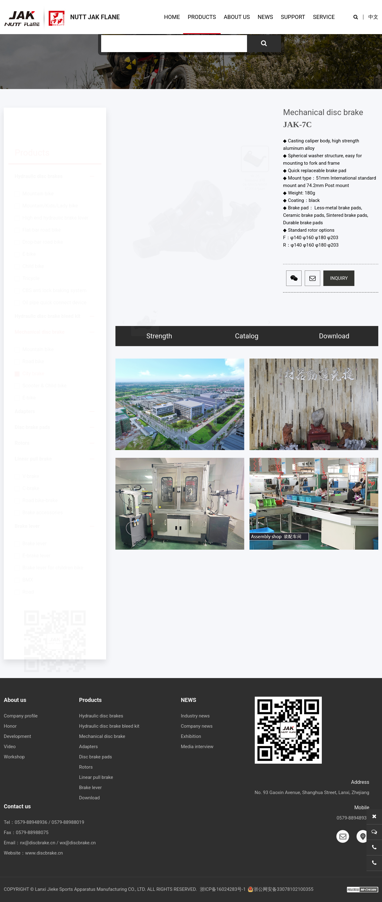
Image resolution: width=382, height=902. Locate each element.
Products (90, 700)
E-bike (29, 225)
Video (10, 746)
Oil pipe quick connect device (54, 273)
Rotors (22, 414)
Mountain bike (38, 164)
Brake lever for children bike (52, 538)
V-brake (30, 447)
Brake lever (27, 497)
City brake (33, 344)
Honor (10, 726)
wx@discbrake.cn (78, 843)
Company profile (21, 716)
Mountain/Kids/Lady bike (50, 176)
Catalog (246, 363)
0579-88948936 (31, 822)
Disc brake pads (32, 398)
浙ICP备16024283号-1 (223, 889)
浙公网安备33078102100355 (280, 889)
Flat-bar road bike (41, 200)
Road (28, 562)
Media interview (197, 746)
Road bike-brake (40, 471)
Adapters (25, 382)
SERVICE (324, 17)
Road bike (33, 332)
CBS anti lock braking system (54, 261)
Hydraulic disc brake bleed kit (47, 287)
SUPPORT (293, 17)
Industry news (195, 716)
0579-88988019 (68, 822)
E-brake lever (36, 526)
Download (334, 363)
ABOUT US (237, 17)
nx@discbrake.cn (37, 843)
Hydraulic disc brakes (38, 147)
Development (17, 736)
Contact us (17, 806)
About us (15, 700)
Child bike (33, 237)
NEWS (265, 17)
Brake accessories (42, 483)
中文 (373, 17)
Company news (197, 726)
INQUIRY (339, 279)
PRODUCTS (202, 17)
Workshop (14, 757)
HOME (172, 17)
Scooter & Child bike (44, 356)
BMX (27, 550)
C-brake (30, 459)
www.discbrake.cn (44, 853)
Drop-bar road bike (42, 213)
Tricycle (30, 249)
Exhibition (191, 736)
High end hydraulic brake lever (55, 188)
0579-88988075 (32, 832)
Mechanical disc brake (40, 303)
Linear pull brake (33, 429)
